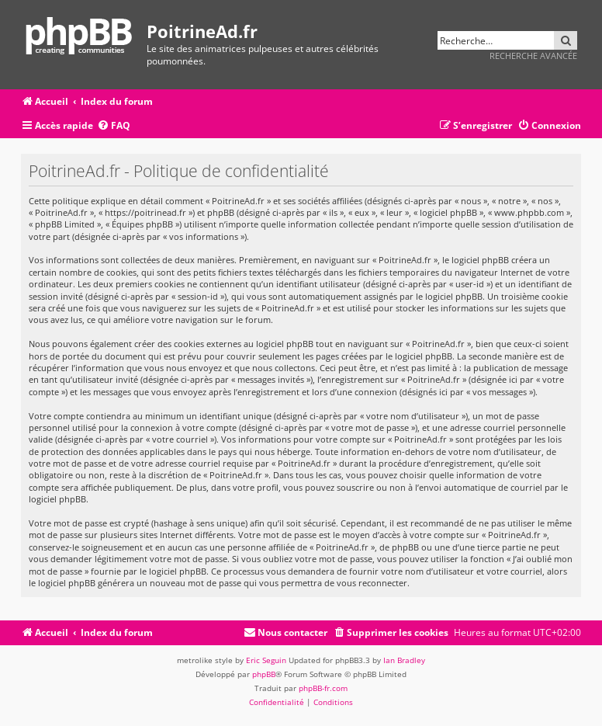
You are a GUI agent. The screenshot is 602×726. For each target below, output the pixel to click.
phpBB (263, 674)
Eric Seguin (266, 660)
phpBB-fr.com (323, 688)
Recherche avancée (533, 55)
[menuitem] (113, 126)
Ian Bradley (404, 660)
